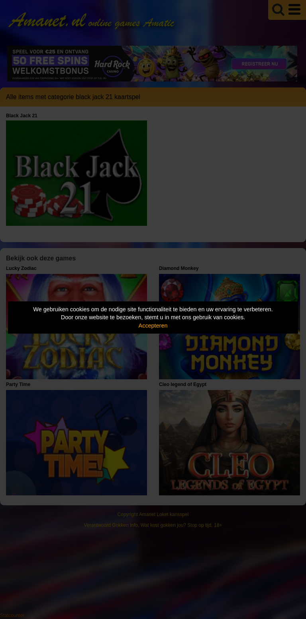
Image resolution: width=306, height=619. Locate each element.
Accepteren (153, 325)
